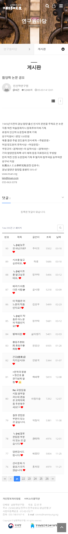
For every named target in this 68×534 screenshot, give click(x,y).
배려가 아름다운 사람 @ (19, 288)
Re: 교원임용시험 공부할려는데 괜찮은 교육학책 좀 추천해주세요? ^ (19, 398)
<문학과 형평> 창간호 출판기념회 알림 (19, 377)
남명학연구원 (12, 6)
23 (29, 478)
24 (35, 478)
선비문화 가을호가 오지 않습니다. (19, 467)
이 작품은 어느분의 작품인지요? (19, 304)
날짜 (58, 237)
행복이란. (18, 334)
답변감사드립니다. (18, 453)
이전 (10, 478)
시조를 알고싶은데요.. (19, 261)
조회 (48, 237)
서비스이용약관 (32, 498)
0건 (16, 90)
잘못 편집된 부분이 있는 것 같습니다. (19, 419)
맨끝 (52, 478)
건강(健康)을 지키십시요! (19, 358)
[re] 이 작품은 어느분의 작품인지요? (19, 321)
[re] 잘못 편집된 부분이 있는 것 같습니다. (19, 438)
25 (41, 478)
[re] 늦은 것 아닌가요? (19, 246)
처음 (4, 478)
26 (47, 478)
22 (23, 478)
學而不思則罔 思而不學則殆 (19, 345)
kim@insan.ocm (10, 178)
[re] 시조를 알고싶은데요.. (19, 275)
